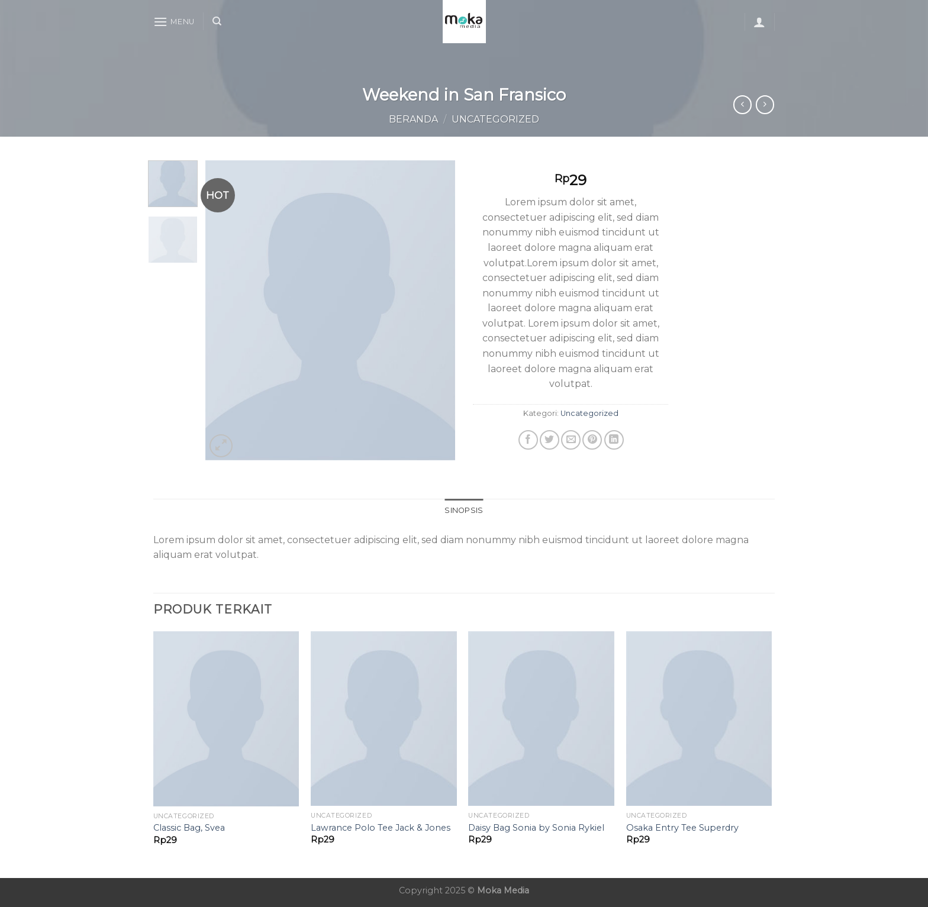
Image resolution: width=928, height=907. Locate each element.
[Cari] (216, 21)
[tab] (463, 510)
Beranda (413, 119)
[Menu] (174, 21)
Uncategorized (495, 119)
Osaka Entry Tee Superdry (682, 827)
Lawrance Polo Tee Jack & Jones (380, 827)
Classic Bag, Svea (189, 827)
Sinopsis (463, 510)
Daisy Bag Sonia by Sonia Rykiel (536, 827)
